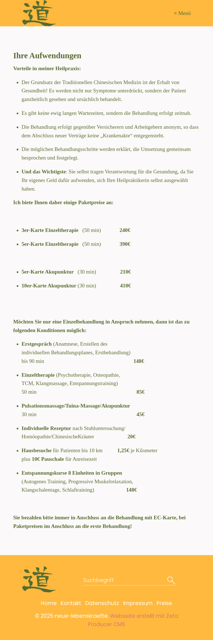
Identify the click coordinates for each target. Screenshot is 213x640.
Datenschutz (102, 603)
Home (49, 603)
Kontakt (71, 603)
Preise (164, 603)
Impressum (138, 603)
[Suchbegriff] (129, 580)
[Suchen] (171, 580)
